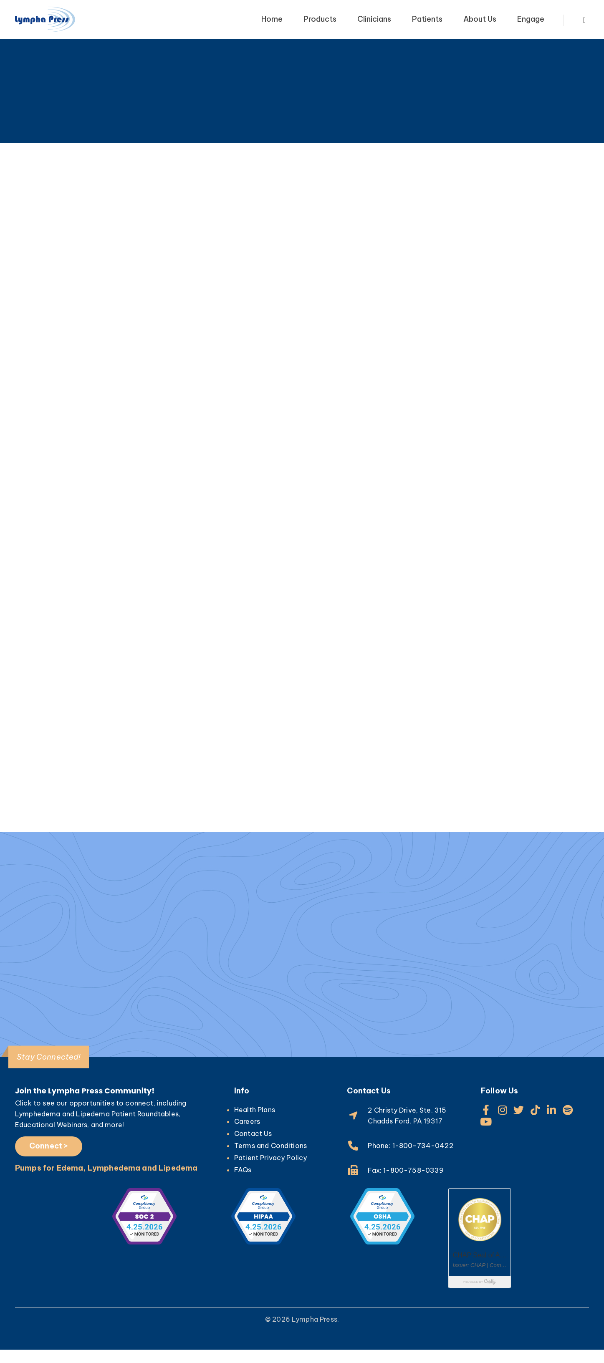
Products (319, 19)
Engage (530, 19)
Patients (427, 19)
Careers (247, 1135)
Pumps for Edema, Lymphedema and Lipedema (106, 1181)
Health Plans (254, 1123)
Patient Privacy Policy (270, 1171)
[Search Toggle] (584, 20)
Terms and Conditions (270, 1159)
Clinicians (374, 19)
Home (272, 19)
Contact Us (253, 1147)
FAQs (243, 1183)
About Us (479, 19)
